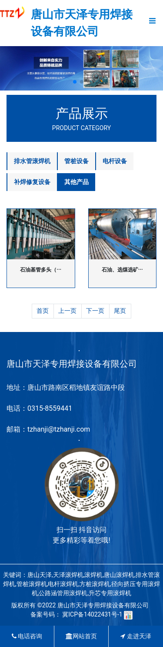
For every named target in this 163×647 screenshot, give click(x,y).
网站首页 (81, 636)
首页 (43, 310)
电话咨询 (27, 636)
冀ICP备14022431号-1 (92, 614)
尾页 (120, 310)
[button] (75, 82)
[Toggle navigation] (152, 22)
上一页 (67, 310)
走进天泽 (135, 636)
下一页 (95, 310)
